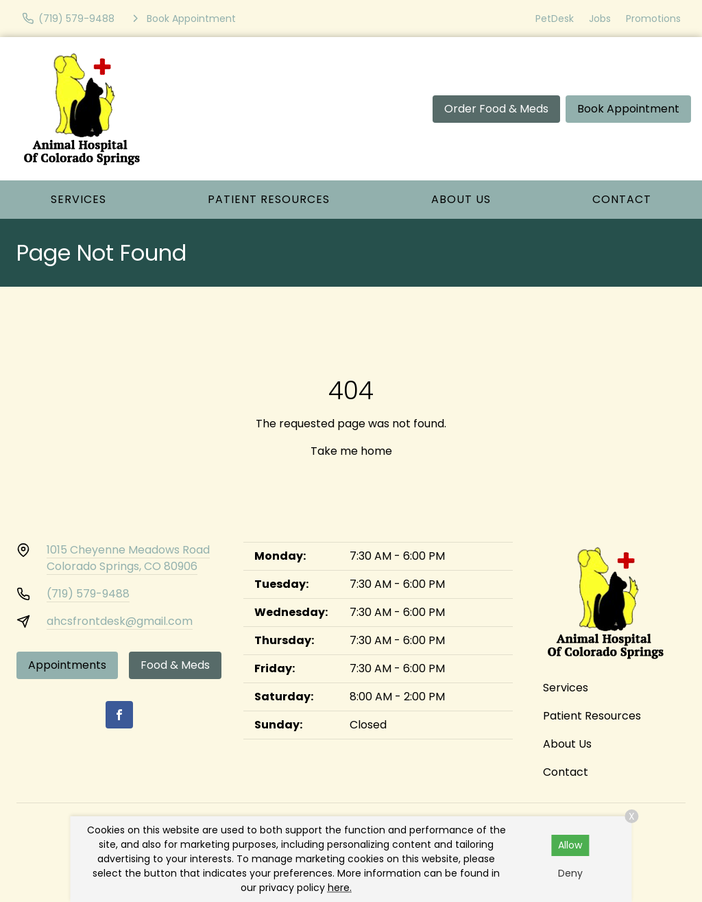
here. (340, 887)
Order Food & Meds (496, 109)
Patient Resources (269, 199)
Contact (621, 199)
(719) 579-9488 (88, 594)
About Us (461, 199)
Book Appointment (628, 109)
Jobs (600, 18)
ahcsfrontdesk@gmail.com (120, 621)
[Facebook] (119, 714)
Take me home (351, 451)
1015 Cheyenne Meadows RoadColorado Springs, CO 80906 (128, 558)
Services (78, 199)
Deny (570, 873)
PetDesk (554, 18)
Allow (570, 845)
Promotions (653, 18)
